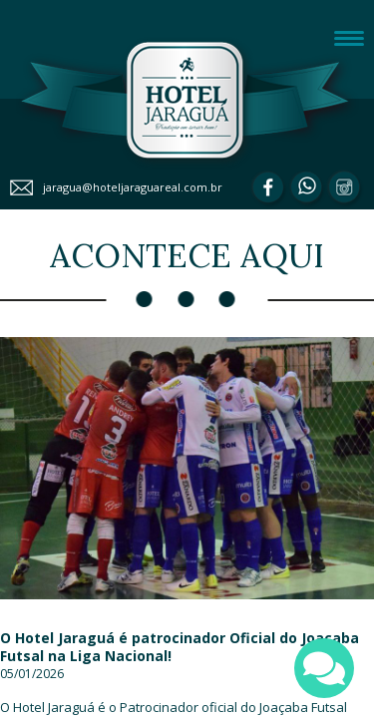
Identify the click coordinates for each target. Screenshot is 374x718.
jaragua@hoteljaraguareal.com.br (132, 187)
